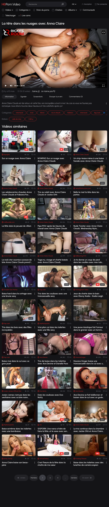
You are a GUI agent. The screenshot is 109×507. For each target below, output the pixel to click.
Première (34, 478)
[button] (63, 4)
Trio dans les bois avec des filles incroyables (16, 328)
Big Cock (97, 113)
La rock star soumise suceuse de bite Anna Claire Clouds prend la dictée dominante (17, 260)
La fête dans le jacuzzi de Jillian (16, 226)
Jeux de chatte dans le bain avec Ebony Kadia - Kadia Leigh (88, 294)
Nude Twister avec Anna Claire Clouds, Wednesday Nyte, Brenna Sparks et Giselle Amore (88, 227)
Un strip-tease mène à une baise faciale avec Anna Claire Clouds (88, 159)
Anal (31, 113)
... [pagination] (65, 478)
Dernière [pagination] (74, 478)
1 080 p (30, 119)
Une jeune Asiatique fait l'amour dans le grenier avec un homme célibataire (88, 328)
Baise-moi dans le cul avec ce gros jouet (15, 362)
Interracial (83, 113)
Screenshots (38, 97)
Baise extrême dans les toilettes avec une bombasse (16, 429)
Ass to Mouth (55, 113)
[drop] (35, 158)
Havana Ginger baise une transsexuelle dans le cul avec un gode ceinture (88, 362)
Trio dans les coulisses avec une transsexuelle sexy (52, 294)
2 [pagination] (50, 478)
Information (9, 97)
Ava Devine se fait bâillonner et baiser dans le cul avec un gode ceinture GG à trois (88, 396)
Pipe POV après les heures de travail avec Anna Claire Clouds (52, 227)
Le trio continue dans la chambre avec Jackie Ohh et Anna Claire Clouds (88, 429)
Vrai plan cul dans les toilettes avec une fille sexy (51, 328)
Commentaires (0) (76, 97)
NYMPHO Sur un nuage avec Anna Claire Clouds (51, 159)
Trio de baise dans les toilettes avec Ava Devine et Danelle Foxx (53, 362)
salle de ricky (16, 119)
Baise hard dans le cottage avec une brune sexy (17, 294)
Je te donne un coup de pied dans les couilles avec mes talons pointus (88, 260)
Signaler (24, 97)
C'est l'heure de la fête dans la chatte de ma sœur (51, 463)
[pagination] (21, 478)
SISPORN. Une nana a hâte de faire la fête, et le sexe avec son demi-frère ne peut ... (52, 429)
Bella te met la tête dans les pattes (86, 193)
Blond (42, 113)
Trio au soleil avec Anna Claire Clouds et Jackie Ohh (52, 193)
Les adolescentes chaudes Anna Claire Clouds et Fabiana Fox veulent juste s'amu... (17, 193)
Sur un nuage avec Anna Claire (16, 158)
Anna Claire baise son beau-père (15, 463)
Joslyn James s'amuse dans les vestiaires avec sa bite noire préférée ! (16, 396)
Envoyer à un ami (55, 97)
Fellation (70, 113)
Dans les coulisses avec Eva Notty (50, 396)
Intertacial (19, 113)
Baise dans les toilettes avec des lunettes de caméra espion (88, 463)
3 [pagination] (57, 478)
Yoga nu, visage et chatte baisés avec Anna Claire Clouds (53, 260)
